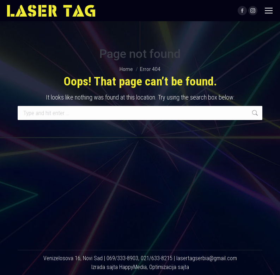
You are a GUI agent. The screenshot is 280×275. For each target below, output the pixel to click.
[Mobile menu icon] (268, 10)
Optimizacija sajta (169, 267)
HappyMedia (133, 267)
